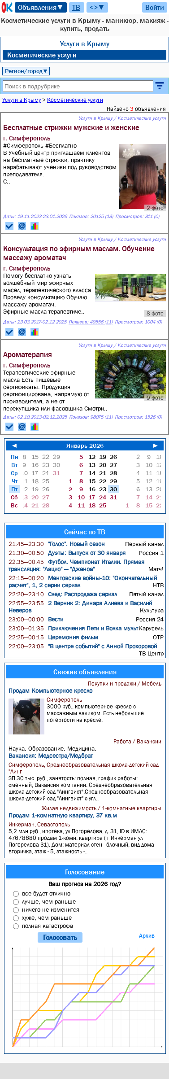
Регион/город (26, 70)
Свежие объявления (85, 672)
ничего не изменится (50, 909)
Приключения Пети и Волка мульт (73, 628)
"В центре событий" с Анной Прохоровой (83, 646)
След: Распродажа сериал (63, 594)
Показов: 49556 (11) (91, 321)
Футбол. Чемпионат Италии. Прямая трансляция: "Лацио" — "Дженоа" (76, 565)
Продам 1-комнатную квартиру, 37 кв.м (63, 815)
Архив (147, 935)
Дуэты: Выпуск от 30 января (67, 552)
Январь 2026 (85, 445)
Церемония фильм (53, 637)
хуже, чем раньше (47, 917)
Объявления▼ (41, 7)
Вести (36, 619)
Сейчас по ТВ (84, 532)
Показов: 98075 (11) (91, 417)
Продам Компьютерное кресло (50, 690)
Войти (154, 7)
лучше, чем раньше (49, 901)
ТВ (76, 7)
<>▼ (97, 7)
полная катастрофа (47, 925)
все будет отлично (46, 893)
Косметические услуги (42, 55)
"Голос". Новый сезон (57, 543)
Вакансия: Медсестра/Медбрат (51, 755)
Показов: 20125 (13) (91, 216)
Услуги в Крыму (84, 43)
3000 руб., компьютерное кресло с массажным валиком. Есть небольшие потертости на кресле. (86, 715)
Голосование (84, 872)
